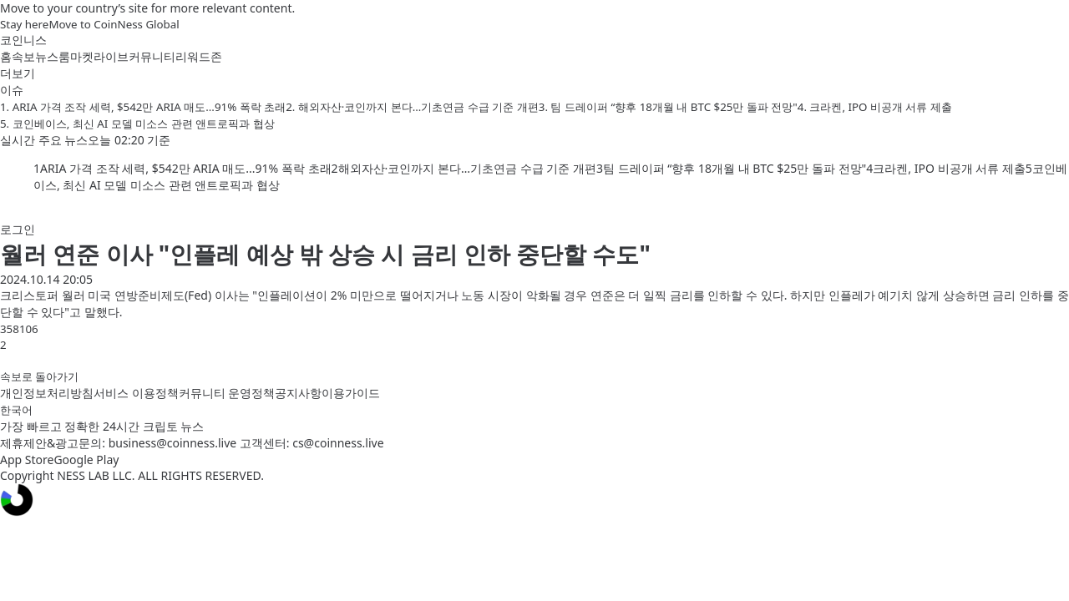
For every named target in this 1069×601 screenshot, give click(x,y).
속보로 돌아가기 (39, 376)
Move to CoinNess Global (113, 24)
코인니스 (23, 40)
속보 (23, 56)
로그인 (17, 229)
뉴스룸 (52, 56)
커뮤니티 (152, 56)
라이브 (111, 56)
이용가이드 (351, 393)
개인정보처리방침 (47, 393)
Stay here (24, 24)
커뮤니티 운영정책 (227, 393)
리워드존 (198, 56)
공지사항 (298, 393)
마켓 (82, 56)
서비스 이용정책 (136, 393)
